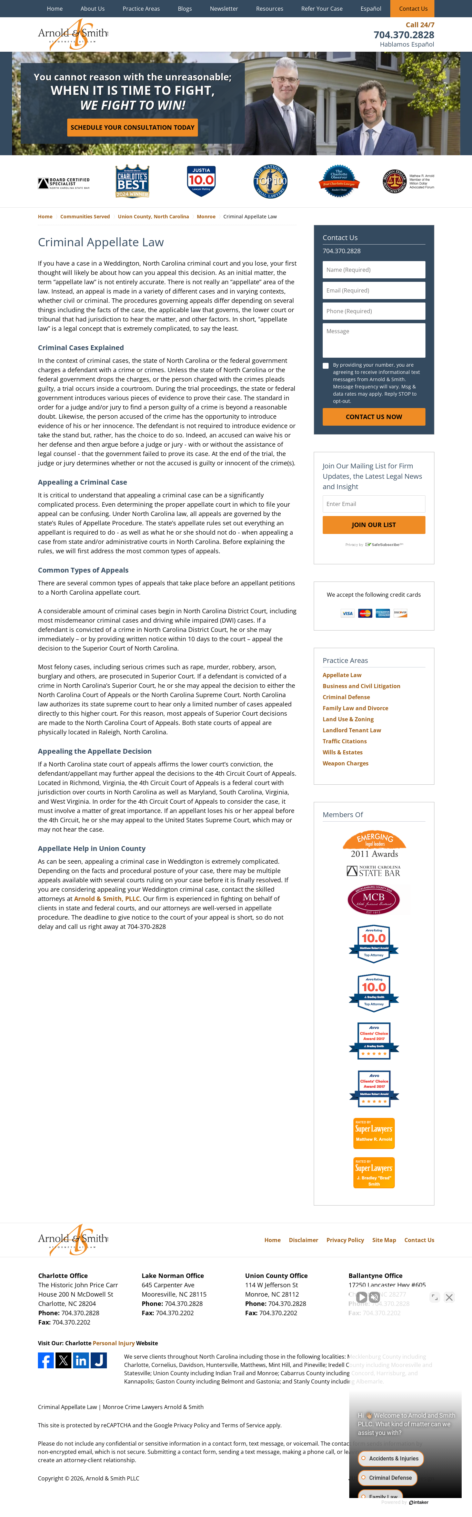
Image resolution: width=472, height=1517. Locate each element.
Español (371, 8)
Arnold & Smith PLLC (112, 1478)
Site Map (384, 1240)
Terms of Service (243, 1425)
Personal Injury (114, 1343)
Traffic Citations (345, 741)
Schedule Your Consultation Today (132, 127)
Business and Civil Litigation (362, 686)
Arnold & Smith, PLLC (107, 898)
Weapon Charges (346, 763)
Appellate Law (342, 675)
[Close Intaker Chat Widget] (449, 1296)
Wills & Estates (343, 752)
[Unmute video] (349, 1296)
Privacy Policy (345, 1240)
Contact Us (413, 8)
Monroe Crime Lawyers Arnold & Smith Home (73, 34)
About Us (93, 8)
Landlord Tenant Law (352, 730)
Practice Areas (141, 8)
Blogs (185, 8)
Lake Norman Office (173, 1275)
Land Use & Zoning (348, 719)
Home (55, 8)
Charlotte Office (63, 1275)
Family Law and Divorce (355, 708)
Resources (269, 8)
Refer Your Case (322, 8)
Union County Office (276, 1275)
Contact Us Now (374, 417)
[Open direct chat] (434, 1296)
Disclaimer (303, 1240)
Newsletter (224, 8)
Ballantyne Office (376, 1275)
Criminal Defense (346, 697)
